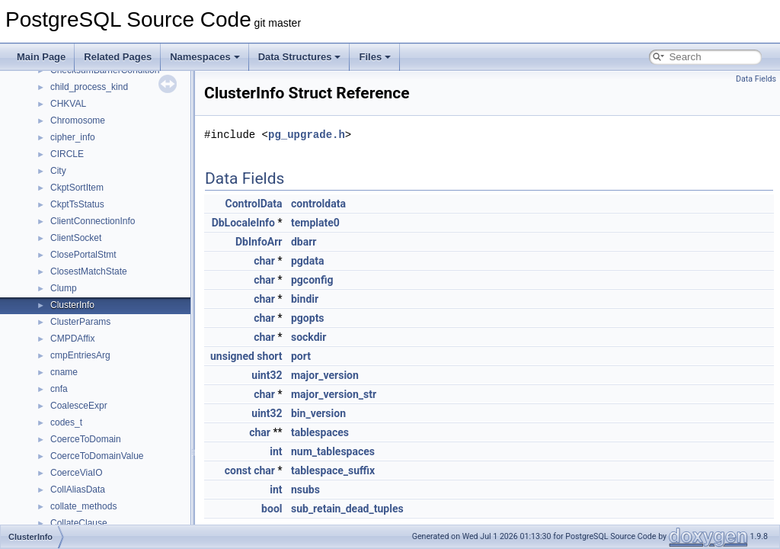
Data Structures (299, 57)
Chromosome (77, 120)
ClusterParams (80, 321)
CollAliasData (77, 489)
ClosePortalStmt (83, 254)
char (264, 261)
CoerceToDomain (85, 439)
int (276, 451)
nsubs (305, 489)
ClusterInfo (72, 305)
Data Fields (756, 79)
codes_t (66, 422)
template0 (315, 223)
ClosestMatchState (88, 271)
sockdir (308, 337)
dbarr (304, 242)
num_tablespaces (333, 451)
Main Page (41, 57)
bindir (304, 299)
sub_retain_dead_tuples (347, 508)
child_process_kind (89, 87)
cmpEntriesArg (80, 355)
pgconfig (312, 280)
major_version (325, 375)
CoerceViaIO (76, 472)
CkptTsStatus (77, 204)
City (58, 170)
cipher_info (72, 137)
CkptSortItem (77, 187)
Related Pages (118, 57)
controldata (318, 203)
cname (64, 372)
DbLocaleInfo (243, 223)
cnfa (59, 389)
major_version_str (333, 394)
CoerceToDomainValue (97, 456)
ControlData (254, 203)
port (301, 356)
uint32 (266, 375)
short (269, 356)
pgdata (307, 261)
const (238, 470)
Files (375, 57)
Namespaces (205, 57)
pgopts (307, 318)
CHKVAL (68, 103)
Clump (63, 288)
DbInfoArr (259, 242)
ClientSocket (75, 238)
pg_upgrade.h (306, 134)
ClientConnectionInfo (92, 221)
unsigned (232, 356)
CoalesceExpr (78, 405)
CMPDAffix (72, 338)
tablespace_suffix (333, 470)
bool (271, 508)
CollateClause (78, 523)
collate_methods (83, 506)
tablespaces (320, 432)
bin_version (318, 413)
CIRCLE (67, 154)
